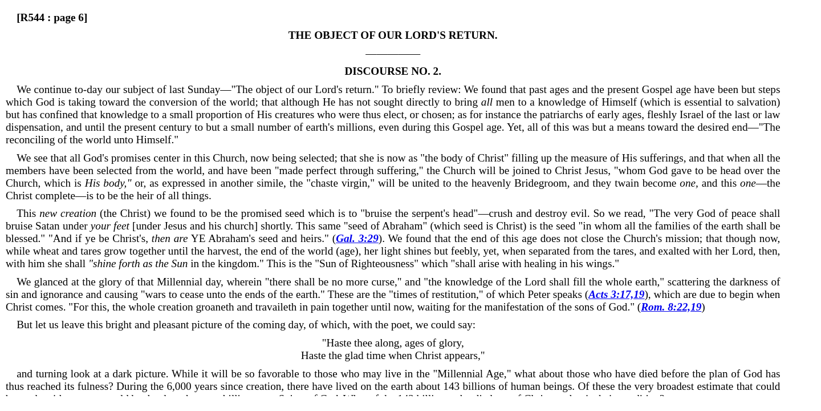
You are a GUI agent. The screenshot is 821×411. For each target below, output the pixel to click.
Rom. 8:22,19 (671, 307)
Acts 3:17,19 (616, 294)
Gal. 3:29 (357, 238)
